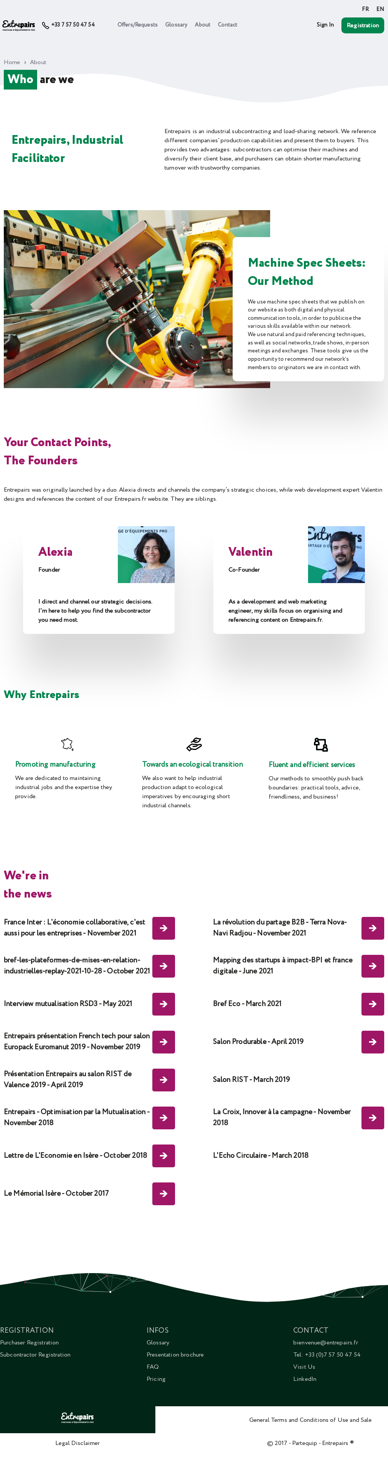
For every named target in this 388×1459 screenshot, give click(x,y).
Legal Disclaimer (77, 1443)
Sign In (325, 25)
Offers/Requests (137, 25)
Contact (227, 25)
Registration (363, 25)
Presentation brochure (175, 1355)
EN (380, 9)
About (202, 25)
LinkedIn (304, 1379)
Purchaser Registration (29, 1342)
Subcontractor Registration (35, 1355)
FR (365, 9)
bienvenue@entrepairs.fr (325, 1342)
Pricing (156, 1379)
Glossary (176, 25)
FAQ (153, 1367)
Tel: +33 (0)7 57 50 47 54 (327, 1355)
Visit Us (304, 1367)
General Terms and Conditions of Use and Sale (310, 1420)
